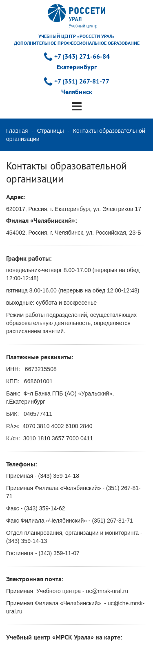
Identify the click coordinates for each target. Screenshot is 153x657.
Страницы (50, 130)
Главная (17, 130)
